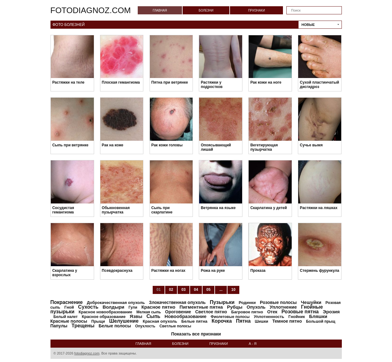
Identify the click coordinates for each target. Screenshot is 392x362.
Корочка (222, 321)
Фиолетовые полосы (230, 317)
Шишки (261, 321)
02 (171, 289)
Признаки (256, 10)
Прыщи (98, 321)
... (220, 289)
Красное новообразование (105, 312)
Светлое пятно (211, 311)
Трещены (83, 325)
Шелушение (123, 321)
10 (233, 289)
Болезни (205, 10)
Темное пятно (287, 321)
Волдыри (113, 307)
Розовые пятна (299, 311)
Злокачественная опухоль (177, 302)
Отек (272, 311)
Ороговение (178, 311)
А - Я (252, 343)
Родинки (247, 302)
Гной (69, 307)
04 (196, 289)
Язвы (136, 316)
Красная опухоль (160, 321)
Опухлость (145, 326)
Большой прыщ (320, 321)
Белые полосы (115, 325)
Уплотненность (269, 316)
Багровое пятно (247, 312)
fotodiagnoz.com (90, 10)
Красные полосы (68, 321)
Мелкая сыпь (148, 312)
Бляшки (318, 316)
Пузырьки (222, 302)
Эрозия (331, 311)
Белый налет (66, 317)
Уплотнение (283, 307)
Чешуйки (311, 302)
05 (208, 289)
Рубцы (235, 307)
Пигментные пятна (201, 307)
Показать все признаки (196, 333)
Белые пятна (194, 321)
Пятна (243, 321)
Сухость (88, 307)
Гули (132, 307)
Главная (160, 10)
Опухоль (256, 307)
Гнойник (296, 316)
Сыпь (153, 316)
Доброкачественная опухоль (116, 302)
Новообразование (186, 316)
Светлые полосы (175, 326)
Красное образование (104, 316)
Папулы (59, 325)
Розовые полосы (278, 302)
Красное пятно (158, 307)
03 (183, 289)
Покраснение (66, 302)
